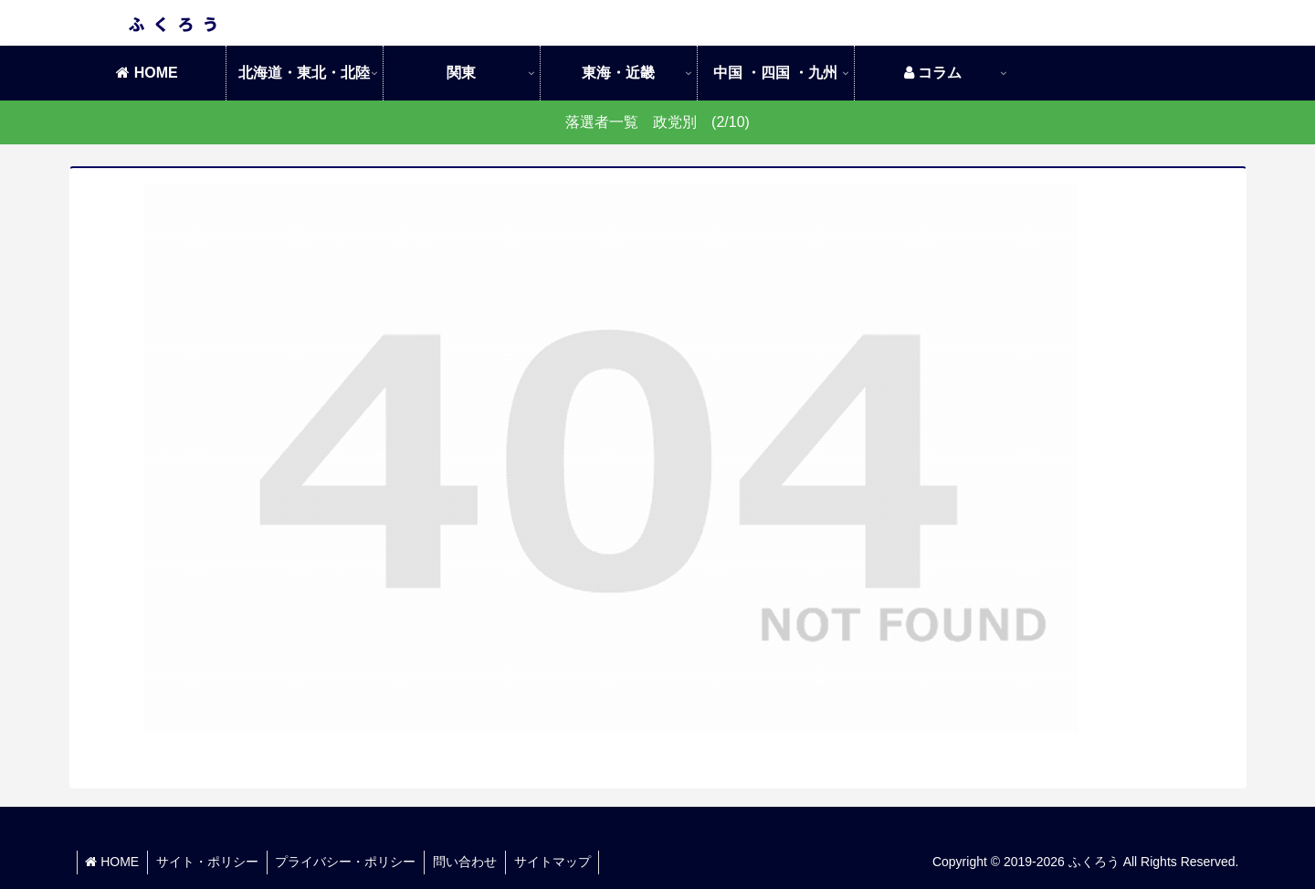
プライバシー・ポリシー (350, 861)
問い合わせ (472, 861)
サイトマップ (561, 861)
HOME (114, 861)
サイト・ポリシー (210, 861)
